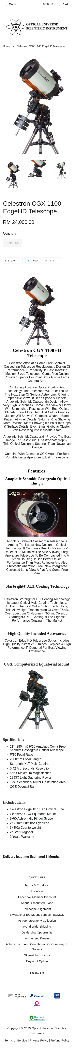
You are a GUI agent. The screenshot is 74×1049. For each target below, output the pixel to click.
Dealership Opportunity (37, 932)
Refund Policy (60, 1040)
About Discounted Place (37, 903)
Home (6, 46)
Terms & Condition (37, 885)
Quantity (9, 233)
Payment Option (37, 961)
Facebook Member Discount (37, 897)
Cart (63, 4)
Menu (11, 4)
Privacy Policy (39, 1040)
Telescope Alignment (37, 909)
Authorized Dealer (37, 938)
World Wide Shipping (37, 926)
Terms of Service (16, 1040)
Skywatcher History (37, 955)
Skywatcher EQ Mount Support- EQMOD (37, 914)
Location (37, 891)
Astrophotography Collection (37, 920)
